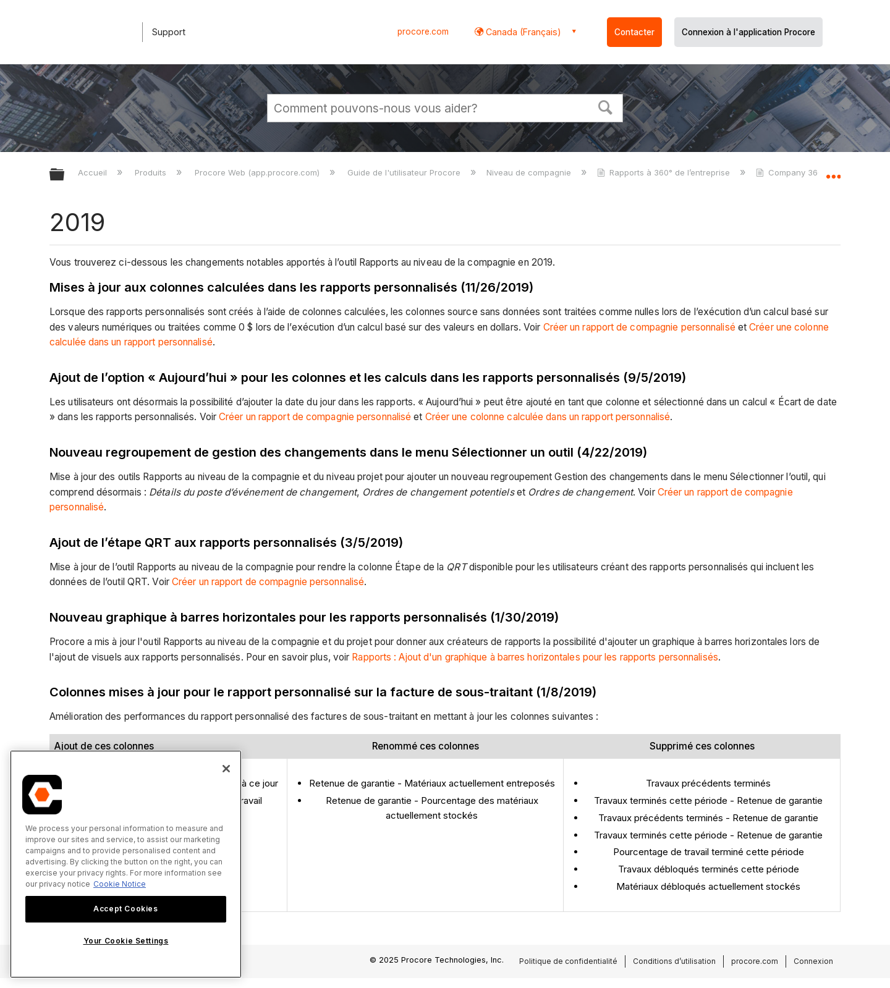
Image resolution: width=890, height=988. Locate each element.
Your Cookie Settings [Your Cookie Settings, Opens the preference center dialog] (126, 940)
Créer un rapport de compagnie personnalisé (639, 327)
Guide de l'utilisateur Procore (405, 172)
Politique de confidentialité (568, 961)
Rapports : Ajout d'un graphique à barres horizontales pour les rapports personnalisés (535, 657)
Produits (152, 172)
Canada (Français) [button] (522, 32)
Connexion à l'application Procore (748, 32)
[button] (605, 106)
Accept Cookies (125, 908)
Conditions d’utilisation (674, 961)
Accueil (93, 172)
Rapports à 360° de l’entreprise (664, 172)
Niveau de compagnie (530, 172)
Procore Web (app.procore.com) (258, 172)
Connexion (813, 961)
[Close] (226, 768)
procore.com (423, 31)
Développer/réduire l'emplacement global (833, 171)
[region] (126, 864)
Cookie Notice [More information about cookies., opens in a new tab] (119, 884)
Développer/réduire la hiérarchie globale (65, 175)
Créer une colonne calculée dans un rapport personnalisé (548, 417)
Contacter (634, 32)
